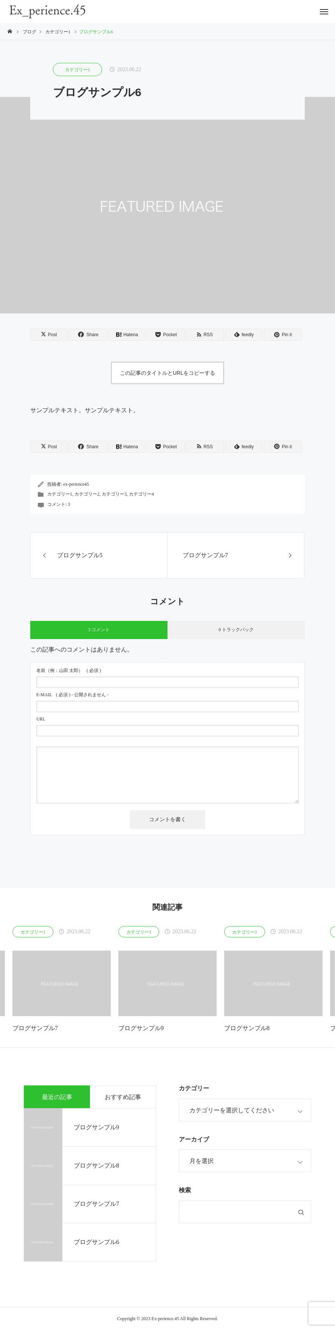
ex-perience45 (76, 484)
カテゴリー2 (86, 494)
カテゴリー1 (77, 69)
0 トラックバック (236, 629)
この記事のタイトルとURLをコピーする (167, 373)
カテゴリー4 (141, 494)
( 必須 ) (68, 670)
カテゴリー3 (114, 494)
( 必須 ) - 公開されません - (72, 694)
